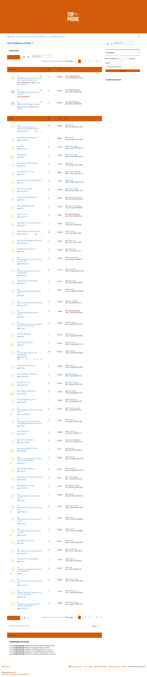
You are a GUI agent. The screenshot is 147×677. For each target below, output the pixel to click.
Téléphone (23, 155)
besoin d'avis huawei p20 (28, 281)
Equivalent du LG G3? (26, 206)
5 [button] (91, 61)
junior (70, 494)
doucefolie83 (25, 442)
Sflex (70, 125)
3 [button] (85, 61)
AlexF (22, 295)
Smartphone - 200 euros (28, 374)
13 (37, 359)
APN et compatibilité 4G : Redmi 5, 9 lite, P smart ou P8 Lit (29, 460)
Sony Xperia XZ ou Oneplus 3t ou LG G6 (29, 520)
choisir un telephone (26, 440)
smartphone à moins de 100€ (30, 231)
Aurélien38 (24, 376)
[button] (75, 61)
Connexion (109, 53)
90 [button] (97, 61)
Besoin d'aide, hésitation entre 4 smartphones (29, 272)
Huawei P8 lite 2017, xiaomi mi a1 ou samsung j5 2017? (29, 593)
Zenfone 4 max (24, 382)
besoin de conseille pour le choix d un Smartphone (29, 570)
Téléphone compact (26, 541)
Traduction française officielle (12, 674)
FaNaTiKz (23, 357)
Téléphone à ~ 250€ (26, 172)
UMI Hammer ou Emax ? (28, 249)
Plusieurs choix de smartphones (30, 477)
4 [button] (88, 61)
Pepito (22, 317)
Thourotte (24, 191)
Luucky (22, 471)
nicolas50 (23, 140)
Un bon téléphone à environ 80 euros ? (28, 497)
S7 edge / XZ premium (27, 391)
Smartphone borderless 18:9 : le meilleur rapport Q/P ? (28, 605)
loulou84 (23, 402)
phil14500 (23, 488)
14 (41, 359)
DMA (22, 336)
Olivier (22, 157)
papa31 (23, 225)
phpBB (13, 672)
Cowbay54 (72, 477)
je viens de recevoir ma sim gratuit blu (29, 582)
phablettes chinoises (26, 485)
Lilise (22, 208)
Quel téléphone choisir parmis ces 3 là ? (29, 411)
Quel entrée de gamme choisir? (30, 240)
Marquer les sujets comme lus (53, 61)
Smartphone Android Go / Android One (29, 508)
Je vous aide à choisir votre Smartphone (27, 354)
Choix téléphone (25, 334)
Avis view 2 (23, 214)
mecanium (24, 243)
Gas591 (23, 523)
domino (23, 166)
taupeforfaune (73, 197)
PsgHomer (24, 512)
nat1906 (23, 394)
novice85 (23, 553)
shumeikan (24, 264)
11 (30, 359)
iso (21, 574)
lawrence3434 (73, 172)
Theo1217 (24, 217)
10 (27, 359)
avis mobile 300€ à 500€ (28, 197)
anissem (23, 535)
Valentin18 (24, 385)
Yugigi (22, 500)
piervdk (22, 597)
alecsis (70, 591)
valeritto (23, 275)
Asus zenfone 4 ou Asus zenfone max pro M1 (29, 260)
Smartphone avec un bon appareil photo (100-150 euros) (29, 325)
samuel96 (23, 305)
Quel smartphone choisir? (28, 448)
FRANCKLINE (72, 485)
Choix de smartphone (27, 468)
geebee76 (24, 234)
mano (22, 426)
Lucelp (22, 328)
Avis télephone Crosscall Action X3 (29, 551)
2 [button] (82, 61)
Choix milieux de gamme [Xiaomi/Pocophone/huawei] (27, 128)
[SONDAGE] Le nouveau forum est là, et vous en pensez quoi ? (29, 79)
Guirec (70, 322)
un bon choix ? (24, 431)
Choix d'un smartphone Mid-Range (29, 303)
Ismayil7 (23, 479)
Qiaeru (27, 674)
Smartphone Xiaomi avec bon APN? (28, 313)
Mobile (21, 146)
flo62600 (23, 451)
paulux (22, 174)
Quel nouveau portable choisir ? (30, 180)
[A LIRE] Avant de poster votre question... (28, 93)
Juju (21, 183)
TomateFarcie (25, 414)
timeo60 (71, 374)
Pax (69, 163)
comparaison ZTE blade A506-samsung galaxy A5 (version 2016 (29, 422)
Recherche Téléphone (27, 365)
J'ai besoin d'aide (25, 189)
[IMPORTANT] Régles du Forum (28, 104)
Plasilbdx (71, 399)
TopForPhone (25, 83)
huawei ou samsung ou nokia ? (30, 223)
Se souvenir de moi (114, 67)
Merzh (22, 200)
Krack (70, 448)
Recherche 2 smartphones (28, 559)
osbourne (23, 149)
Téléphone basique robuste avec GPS (29, 292)
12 (34, 359)
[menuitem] (18, 1)
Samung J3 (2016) (26, 342)
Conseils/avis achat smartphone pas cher (29, 532)
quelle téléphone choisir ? (28, 138)
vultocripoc (24, 131)
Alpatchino (24, 107)
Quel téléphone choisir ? (20, 43)
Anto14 (23, 283)
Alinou (22, 345)
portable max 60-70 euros (28, 163)
